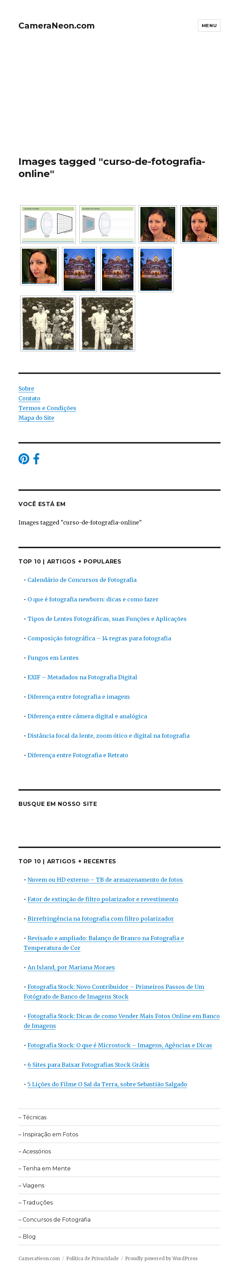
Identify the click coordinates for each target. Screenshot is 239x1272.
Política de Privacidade (92, 1259)
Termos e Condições (47, 408)
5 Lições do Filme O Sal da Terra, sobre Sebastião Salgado (107, 1084)
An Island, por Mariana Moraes (71, 967)
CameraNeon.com (56, 26)
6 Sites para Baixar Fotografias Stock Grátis (88, 1064)
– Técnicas (32, 1117)
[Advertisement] (120, 104)
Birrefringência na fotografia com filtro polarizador (101, 918)
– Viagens (31, 1185)
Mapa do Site (36, 417)
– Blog (27, 1236)
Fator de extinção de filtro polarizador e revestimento (103, 899)
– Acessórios (34, 1151)
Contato (29, 398)
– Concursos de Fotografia (54, 1219)
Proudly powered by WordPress (161, 1259)
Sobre (26, 388)
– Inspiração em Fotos (48, 1134)
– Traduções (35, 1202)
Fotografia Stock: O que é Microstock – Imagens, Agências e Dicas (120, 1045)
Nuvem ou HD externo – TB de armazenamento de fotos (105, 879)
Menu (209, 25)
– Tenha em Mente (44, 1168)
